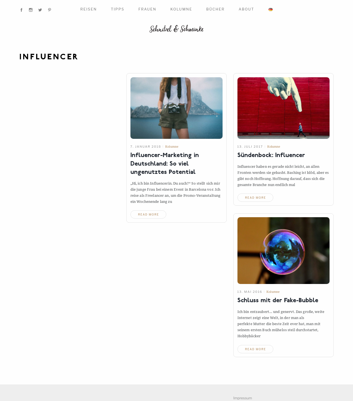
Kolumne (181, 9)
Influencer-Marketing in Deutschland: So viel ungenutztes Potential (164, 164)
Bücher (215, 9)
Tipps (117, 9)
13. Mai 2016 (250, 292)
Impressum (242, 398)
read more (148, 214)
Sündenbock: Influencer (271, 156)
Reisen (88, 9)
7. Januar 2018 (145, 146)
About (246, 9)
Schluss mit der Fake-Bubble (277, 301)
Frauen (147, 9)
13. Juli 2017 (250, 146)
